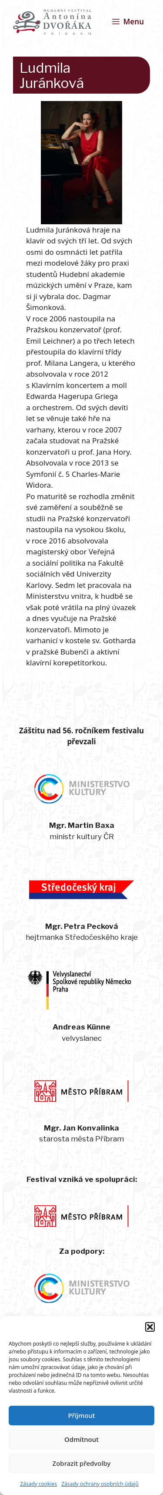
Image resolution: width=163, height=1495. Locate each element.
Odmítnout (81, 1439)
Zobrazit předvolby (82, 1463)
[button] (150, 1327)
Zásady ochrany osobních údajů (100, 1484)
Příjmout (81, 1415)
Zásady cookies (38, 1484)
